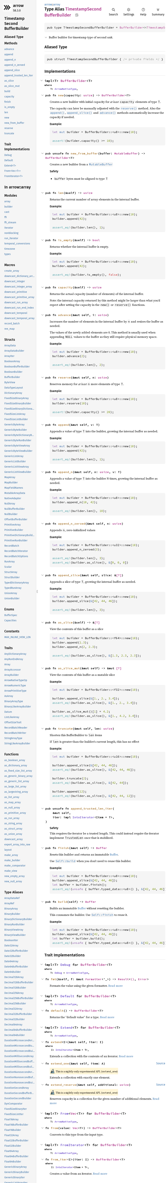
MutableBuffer (126, 153)
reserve (64, 377)
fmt (53, 979)
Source (160, 1063)
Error (142, 979)
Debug (65, 965)
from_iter (59, 1159)
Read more (115, 986)
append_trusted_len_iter (91, 808)
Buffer (101, 848)
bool (96, 240)
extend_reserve (63, 1085)
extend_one (60, 1063)
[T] (119, 575)
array (56, 4)
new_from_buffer (84, 153)
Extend (66, 1027)
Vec (73, 1113)
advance (64, 315)
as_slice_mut (69, 668)
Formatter (93, 979)
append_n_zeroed (71, 523)
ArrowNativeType (65, 88)
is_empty (65, 240)
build (62, 902)
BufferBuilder (131, 27)
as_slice (65, 622)
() (132, 979)
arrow (18, 5)
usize (88, 95)
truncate (65, 728)
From (64, 1113)
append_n (65, 472)
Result (123, 979)
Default (67, 996)
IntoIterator (83, 817)
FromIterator (72, 1145)
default (57, 1010)
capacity (65, 287)
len (60, 193)
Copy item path (77, 15)
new (60, 95)
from (54, 1128)
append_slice (69, 575)
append (63, 424)
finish (63, 848)
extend (56, 1042)
